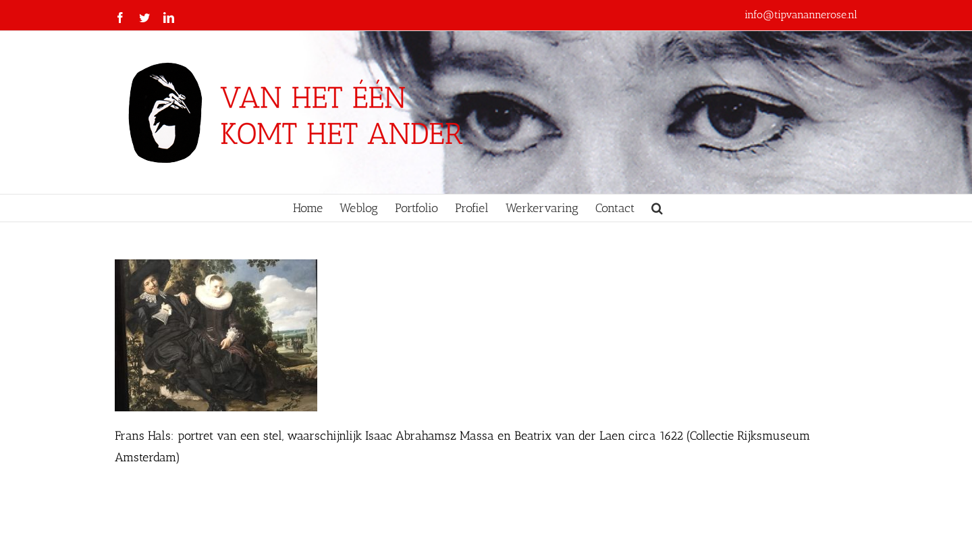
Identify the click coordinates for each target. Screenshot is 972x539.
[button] (657, 208)
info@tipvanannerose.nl (801, 14)
